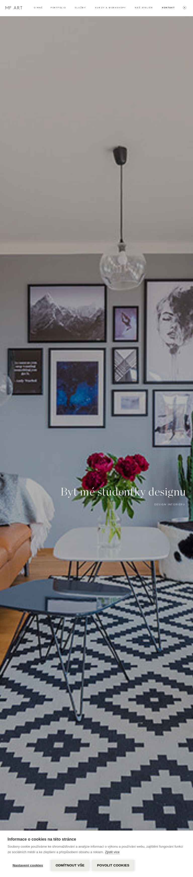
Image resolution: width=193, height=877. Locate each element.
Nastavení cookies (28, 865)
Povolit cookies (113, 865)
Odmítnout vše (70, 865)
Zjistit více (112, 852)
